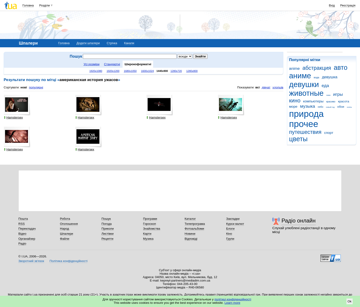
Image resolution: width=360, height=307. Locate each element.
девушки (304, 84)
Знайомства (151, 228)
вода (316, 77)
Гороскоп (149, 223)
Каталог (190, 218)
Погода (106, 223)
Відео (22, 233)
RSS (21, 223)
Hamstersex (13, 117)
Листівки (107, 233)
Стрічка (112, 43)
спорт (328, 133)
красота (343, 101)
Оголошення (69, 223)
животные (306, 93)
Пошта (23, 218)
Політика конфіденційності (68, 261)
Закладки (232, 218)
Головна (28, 5)
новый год (330, 107)
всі (257, 87)
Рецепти (107, 238)
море (293, 106)
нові (23, 87)
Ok (350, 301)
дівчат (266, 87)
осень (349, 107)
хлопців (278, 87)
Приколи (107, 228)
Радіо (22, 243)
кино (295, 101)
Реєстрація (347, 5)
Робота (65, 218)
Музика (148, 238)
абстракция (316, 68)
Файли (64, 238)
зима (328, 95)
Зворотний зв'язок (31, 261)
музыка (307, 106)
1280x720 (176, 71)
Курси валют (235, 223)
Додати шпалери (88, 43)
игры (338, 94)
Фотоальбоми (194, 228)
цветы (298, 139)
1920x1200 (113, 71)
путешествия (305, 132)
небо (320, 106)
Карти (147, 233)
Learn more (232, 302)
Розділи (44, 5)
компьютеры (313, 101)
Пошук (106, 218)
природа (306, 114)
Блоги (230, 228)
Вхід (332, 5)
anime (294, 68)
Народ (64, 228)
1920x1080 (95, 71)
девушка (330, 77)
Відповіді (191, 238)
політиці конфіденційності (232, 299)
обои (340, 106)
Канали (129, 43)
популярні (36, 87)
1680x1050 (130, 71)
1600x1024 (147, 71)
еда (325, 85)
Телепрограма (195, 223)
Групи (230, 238)
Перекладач (27, 228)
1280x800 (192, 71)
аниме (300, 75)
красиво (330, 101)
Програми (150, 218)
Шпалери (66, 233)
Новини (190, 233)
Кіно (229, 233)
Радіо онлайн (298, 220)
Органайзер (26, 238)
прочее (303, 124)
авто (341, 67)
